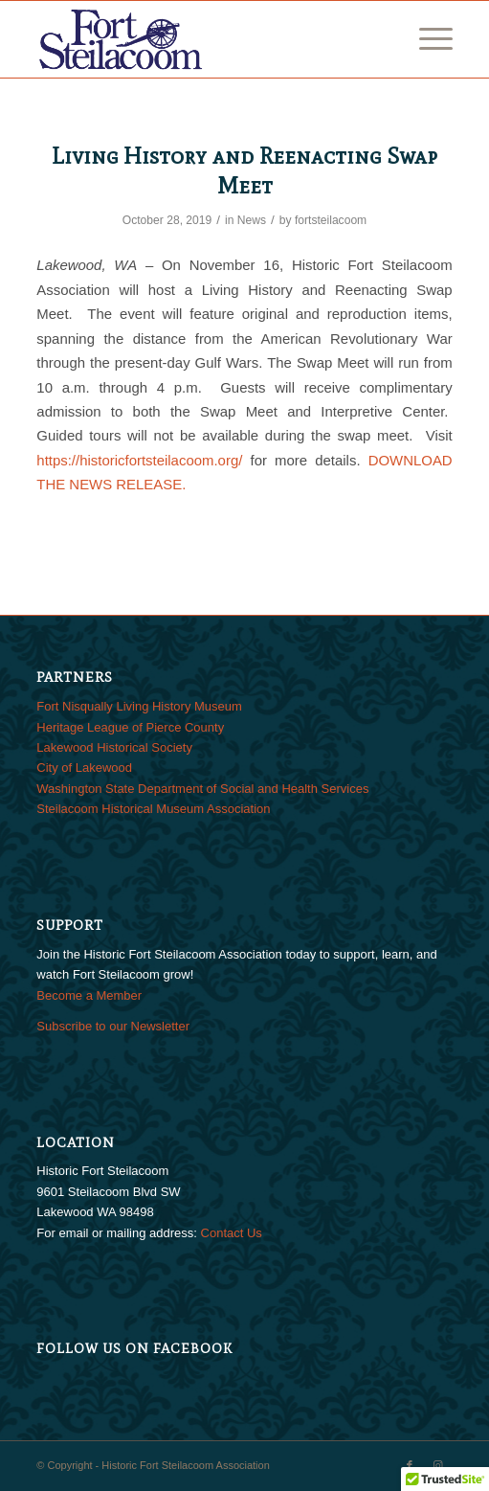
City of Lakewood (84, 767)
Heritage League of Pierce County (130, 727)
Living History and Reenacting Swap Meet (244, 170)
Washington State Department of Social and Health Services (202, 788)
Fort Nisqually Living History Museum (139, 706)
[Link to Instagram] (438, 1465)
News (251, 220)
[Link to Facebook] (409, 1465)
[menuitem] (426, 39)
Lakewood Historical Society (114, 747)
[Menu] (426, 39)
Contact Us (231, 1233)
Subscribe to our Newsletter (112, 1026)
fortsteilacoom (331, 220)
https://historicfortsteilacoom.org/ (139, 460)
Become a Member (89, 995)
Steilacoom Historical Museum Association (153, 809)
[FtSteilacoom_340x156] (202, 39)
